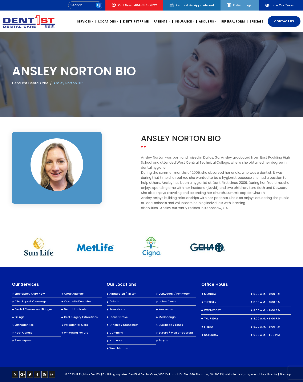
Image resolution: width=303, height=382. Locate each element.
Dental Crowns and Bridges (33, 309)
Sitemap (285, 374)
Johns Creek (167, 301)
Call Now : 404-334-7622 (134, 5)
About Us (206, 21)
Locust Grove (118, 317)
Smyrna (164, 340)
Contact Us (284, 21)
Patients (160, 21)
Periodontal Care (76, 325)
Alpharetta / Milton (122, 294)
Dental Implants (75, 309)
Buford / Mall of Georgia (176, 333)
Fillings (19, 317)
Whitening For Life (76, 333)
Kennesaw (166, 309)
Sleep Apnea (23, 340)
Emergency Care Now (30, 294)
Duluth (113, 301)
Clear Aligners (74, 294)
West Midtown (119, 348)
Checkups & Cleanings (30, 301)
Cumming (116, 333)
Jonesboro (117, 309)
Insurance (183, 21)
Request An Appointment (192, 5)
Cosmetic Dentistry (77, 301)
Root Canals (23, 333)
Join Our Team (279, 5)
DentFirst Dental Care (30, 83)
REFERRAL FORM (233, 21)
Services (84, 21)
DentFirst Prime (136, 21)
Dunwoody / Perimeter (174, 294)
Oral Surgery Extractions (81, 317)
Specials (256, 21)
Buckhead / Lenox (171, 325)
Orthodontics (24, 325)
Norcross (115, 340)
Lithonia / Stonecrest (123, 325)
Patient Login (239, 5)
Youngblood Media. (264, 374)
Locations (107, 21)
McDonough (167, 317)
